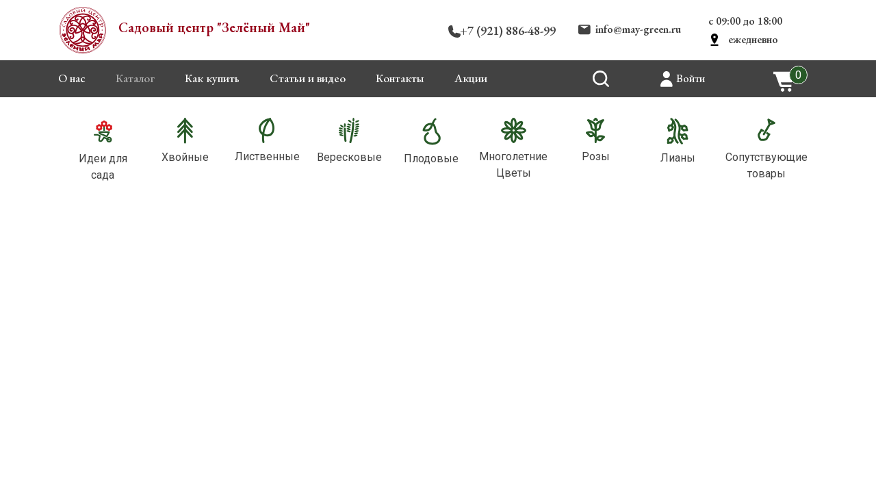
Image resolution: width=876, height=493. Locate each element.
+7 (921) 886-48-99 (508, 30)
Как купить (212, 78)
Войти (690, 78)
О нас (72, 78)
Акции (470, 78)
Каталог (135, 78)
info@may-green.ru (638, 29)
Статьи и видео (308, 78)
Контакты (400, 78)
